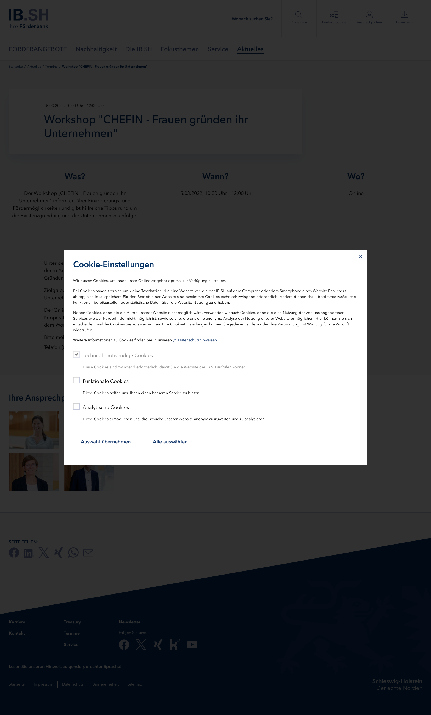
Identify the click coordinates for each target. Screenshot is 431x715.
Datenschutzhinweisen (197, 340)
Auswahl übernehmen (106, 442)
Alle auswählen (170, 442)
